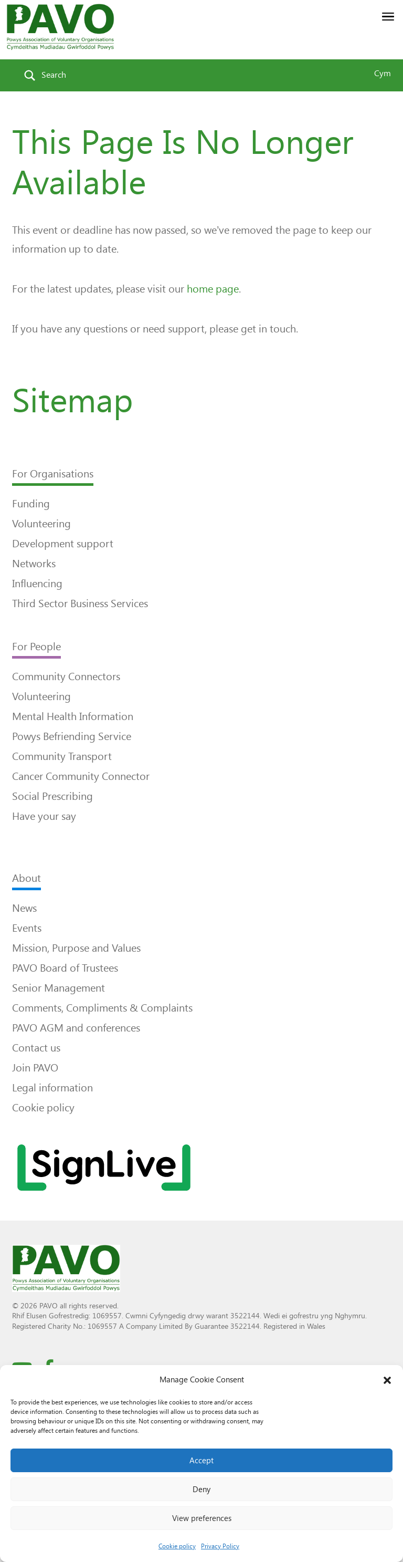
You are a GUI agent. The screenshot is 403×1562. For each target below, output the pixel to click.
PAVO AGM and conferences (76, 1028)
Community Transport (62, 756)
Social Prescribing (52, 796)
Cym (382, 73)
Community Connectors (66, 676)
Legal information (52, 1087)
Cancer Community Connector (81, 776)
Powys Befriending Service (71, 736)
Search (53, 75)
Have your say (44, 816)
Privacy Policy (220, 1546)
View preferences (201, 1518)
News (24, 908)
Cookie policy (177, 1546)
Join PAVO (35, 1067)
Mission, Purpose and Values (76, 948)
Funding (31, 503)
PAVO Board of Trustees (65, 968)
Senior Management (58, 988)
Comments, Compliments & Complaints (102, 1008)
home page (213, 289)
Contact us (36, 1048)
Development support (62, 543)
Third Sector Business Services (80, 603)
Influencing (37, 583)
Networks (34, 563)
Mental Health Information (72, 716)
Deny (201, 1489)
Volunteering (41, 523)
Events (26, 928)
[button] (387, 1380)
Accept (201, 1460)
